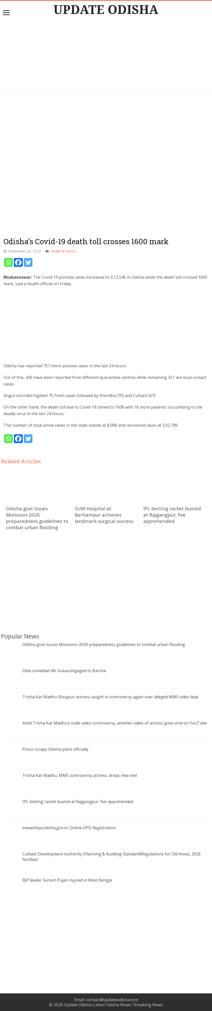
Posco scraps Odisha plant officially (55, 749)
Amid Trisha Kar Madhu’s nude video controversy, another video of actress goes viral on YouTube (114, 723)
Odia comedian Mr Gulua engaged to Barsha (64, 670)
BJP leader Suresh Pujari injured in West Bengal (67, 880)
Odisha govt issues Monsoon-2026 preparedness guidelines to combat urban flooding (37, 517)
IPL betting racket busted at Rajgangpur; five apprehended (172, 514)
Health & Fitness (64, 251)
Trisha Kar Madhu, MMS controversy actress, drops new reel (79, 775)
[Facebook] (18, 262)
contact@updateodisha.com (112, 999)
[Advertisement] (106, 55)
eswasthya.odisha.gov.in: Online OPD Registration (69, 828)
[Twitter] (28, 262)
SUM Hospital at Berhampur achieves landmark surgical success (104, 514)
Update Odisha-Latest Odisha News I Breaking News (113, 1004)
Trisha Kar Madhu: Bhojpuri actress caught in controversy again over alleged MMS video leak (110, 697)
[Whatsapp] (8, 262)
